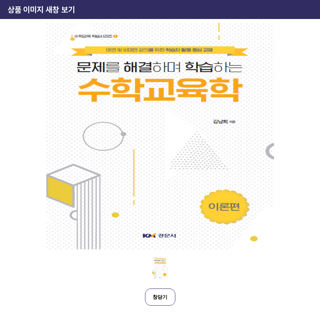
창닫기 (160, 297)
